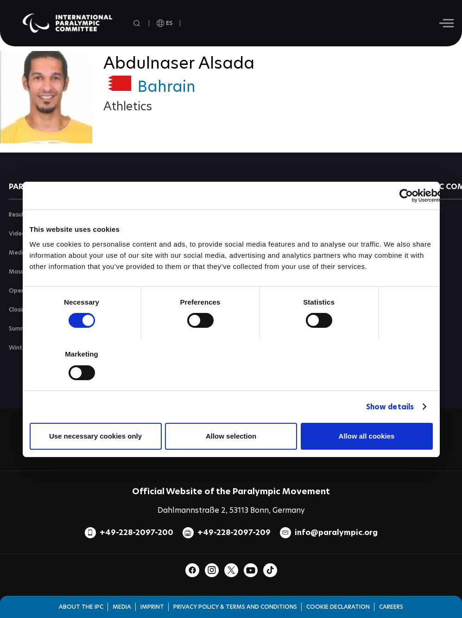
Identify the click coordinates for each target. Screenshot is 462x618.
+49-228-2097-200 (136, 532)
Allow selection (231, 436)
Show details (390, 407)
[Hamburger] (446, 23)
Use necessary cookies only (95, 436)
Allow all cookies (367, 436)
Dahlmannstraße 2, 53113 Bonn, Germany (231, 510)
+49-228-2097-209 (234, 532)
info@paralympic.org (336, 532)
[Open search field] (137, 23)
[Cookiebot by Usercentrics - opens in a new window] (406, 196)
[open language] (165, 23)
